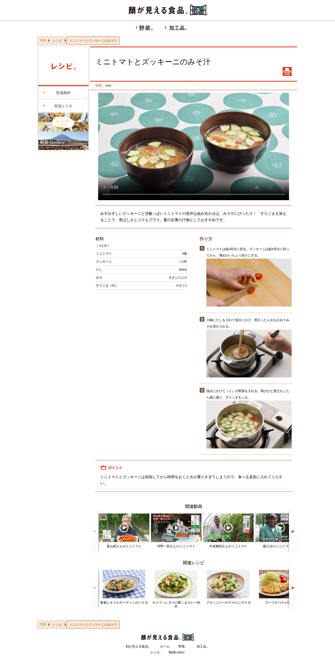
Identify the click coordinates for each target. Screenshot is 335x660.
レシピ (57, 41)
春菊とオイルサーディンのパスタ (124, 602)
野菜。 (183, 646)
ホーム (165, 646)
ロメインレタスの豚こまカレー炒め (176, 604)
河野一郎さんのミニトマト (176, 546)
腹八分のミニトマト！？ (280, 546)
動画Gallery (177, 652)
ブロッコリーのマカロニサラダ (228, 602)
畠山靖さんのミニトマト (124, 546)
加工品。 (203, 646)
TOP (43, 40)
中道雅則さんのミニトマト (228, 546)
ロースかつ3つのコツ (280, 602)
